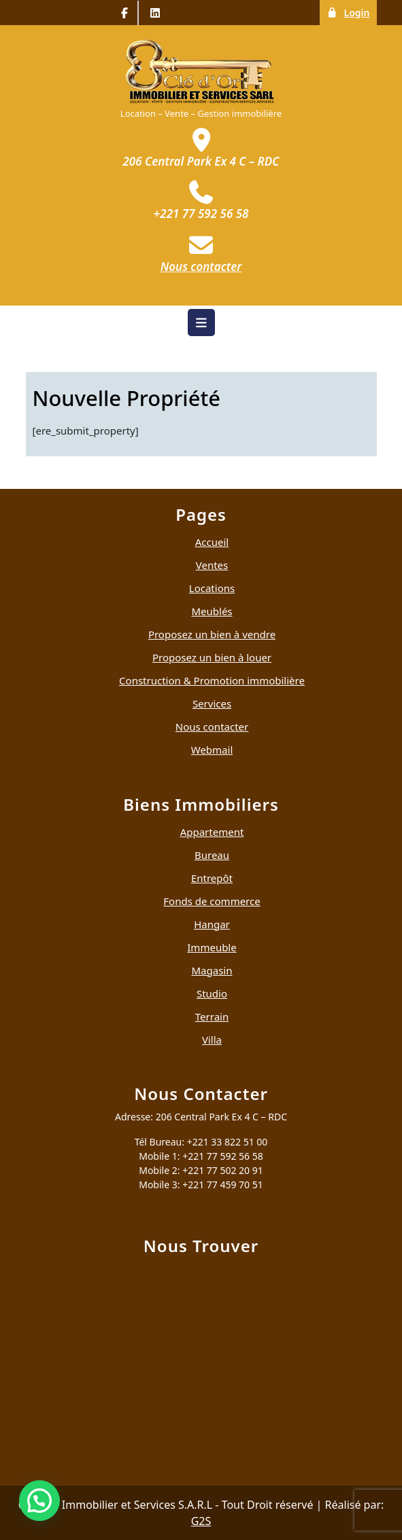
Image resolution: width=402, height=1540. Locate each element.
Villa (212, 1039)
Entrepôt (212, 878)
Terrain (212, 1016)
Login (351, 12)
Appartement (212, 832)
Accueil (212, 542)
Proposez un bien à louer (211, 657)
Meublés (211, 611)
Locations (212, 588)
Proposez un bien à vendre (211, 634)
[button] (39, 1500)
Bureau (212, 855)
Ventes (212, 565)
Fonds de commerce (211, 901)
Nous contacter (211, 726)
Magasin (212, 970)
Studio (212, 993)
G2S (201, 1521)
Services (211, 703)
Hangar (212, 924)
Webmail (212, 749)
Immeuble (211, 947)
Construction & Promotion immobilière (212, 680)
